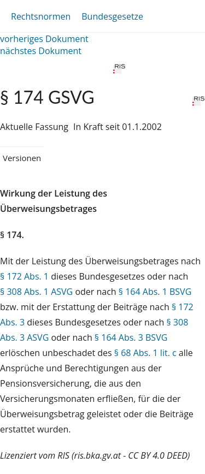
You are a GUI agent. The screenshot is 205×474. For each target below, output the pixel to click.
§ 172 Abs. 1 (24, 276)
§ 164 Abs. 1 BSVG (155, 292)
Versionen (22, 157)
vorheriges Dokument (44, 39)
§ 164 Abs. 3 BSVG (131, 337)
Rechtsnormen (41, 16)
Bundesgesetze (112, 16)
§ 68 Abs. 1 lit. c (145, 353)
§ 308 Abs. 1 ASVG (36, 292)
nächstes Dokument (40, 51)
